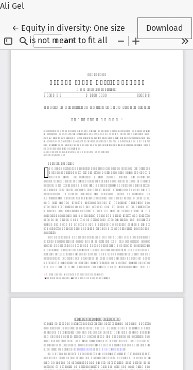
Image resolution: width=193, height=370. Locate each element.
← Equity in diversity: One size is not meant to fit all (68, 33)
